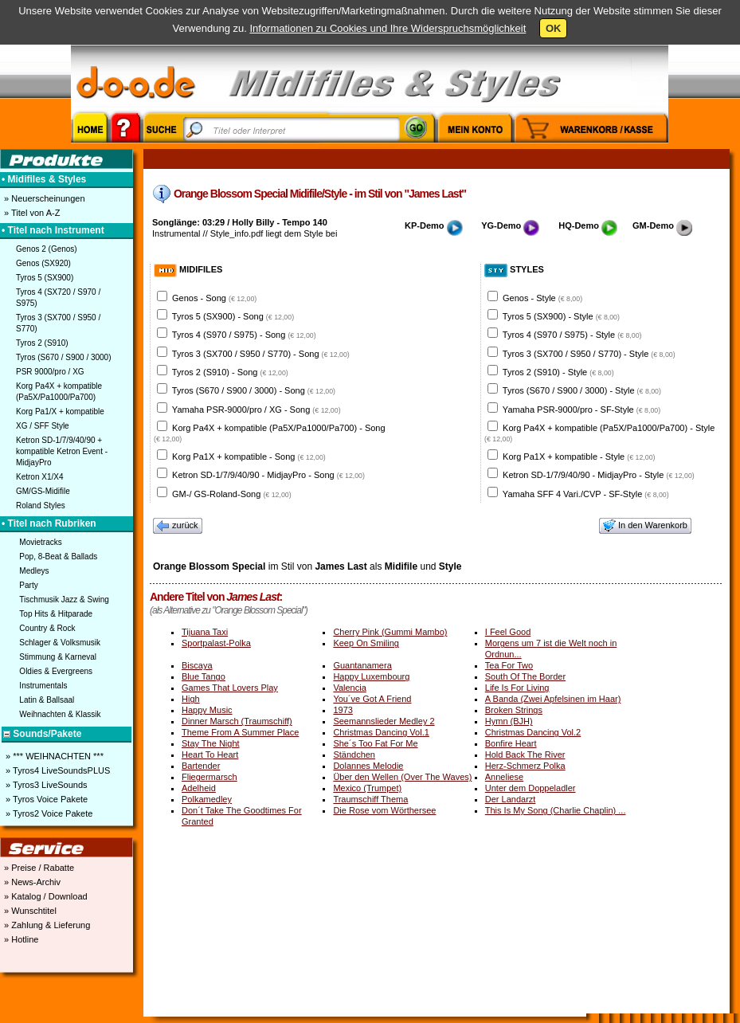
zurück (178, 525)
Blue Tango (203, 676)
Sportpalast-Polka (216, 643)
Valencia (349, 687)
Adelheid (199, 788)
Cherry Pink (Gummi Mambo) (390, 632)
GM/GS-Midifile (43, 491)
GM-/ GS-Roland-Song (232, 494)
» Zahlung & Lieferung (46, 925)
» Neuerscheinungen (43, 198)
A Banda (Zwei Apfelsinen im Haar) (553, 699)
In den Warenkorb (645, 525)
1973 (342, 710)
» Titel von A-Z (31, 213)
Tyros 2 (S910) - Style (558, 372)
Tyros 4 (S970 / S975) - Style (572, 334)
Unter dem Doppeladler (530, 788)
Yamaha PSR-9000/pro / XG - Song (256, 409)
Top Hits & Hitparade (55, 613)
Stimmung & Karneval (57, 657)
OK (554, 28)
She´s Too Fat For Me (375, 743)
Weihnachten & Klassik (59, 714)
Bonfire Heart (511, 743)
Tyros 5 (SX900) (44, 277)
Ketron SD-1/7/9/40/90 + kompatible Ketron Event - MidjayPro (62, 451)
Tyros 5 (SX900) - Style (561, 316)
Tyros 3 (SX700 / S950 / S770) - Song (261, 354)
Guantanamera (362, 665)
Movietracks (40, 542)
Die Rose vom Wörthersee (384, 810)
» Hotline (20, 939)
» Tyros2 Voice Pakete (47, 813)
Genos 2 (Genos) (46, 249)
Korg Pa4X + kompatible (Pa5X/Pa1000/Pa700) (59, 392)
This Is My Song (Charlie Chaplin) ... (555, 810)
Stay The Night (211, 743)
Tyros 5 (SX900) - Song (233, 316)
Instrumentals (43, 685)
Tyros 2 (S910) (42, 343)
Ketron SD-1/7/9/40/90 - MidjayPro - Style (599, 475)
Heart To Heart (210, 754)
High (191, 699)
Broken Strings (513, 710)
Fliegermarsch (209, 777)
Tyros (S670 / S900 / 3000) (64, 357)
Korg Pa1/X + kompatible (60, 411)
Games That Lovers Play (230, 687)
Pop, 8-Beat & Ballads (58, 556)
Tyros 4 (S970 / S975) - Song (244, 334)
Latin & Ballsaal (46, 700)
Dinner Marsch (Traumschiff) (237, 721)
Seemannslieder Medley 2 (383, 721)
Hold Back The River (525, 754)
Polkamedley (207, 799)
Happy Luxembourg (371, 676)
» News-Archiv (31, 882)
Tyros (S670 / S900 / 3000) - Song (253, 390)
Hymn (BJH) (509, 721)
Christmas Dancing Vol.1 (381, 732)
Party (28, 585)
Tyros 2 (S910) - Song (230, 372)
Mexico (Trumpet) (367, 788)
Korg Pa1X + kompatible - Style (579, 456)
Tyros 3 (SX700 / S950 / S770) (58, 323)
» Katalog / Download (45, 896)
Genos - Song (214, 298)
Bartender (201, 765)
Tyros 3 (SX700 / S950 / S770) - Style (589, 354)
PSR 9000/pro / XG (50, 371)
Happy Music (207, 710)
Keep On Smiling (366, 643)
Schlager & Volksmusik (59, 642)
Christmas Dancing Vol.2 (533, 732)
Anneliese (504, 777)
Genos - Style (542, 298)
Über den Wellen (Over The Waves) (402, 777)
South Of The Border (525, 676)
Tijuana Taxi (205, 632)
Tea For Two (509, 665)
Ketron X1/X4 (39, 476)
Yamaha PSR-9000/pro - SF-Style (581, 409)
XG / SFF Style (42, 425)
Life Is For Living (517, 687)
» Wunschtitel (29, 910)
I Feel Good (508, 632)
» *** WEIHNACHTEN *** (53, 756)
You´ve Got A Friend (372, 699)
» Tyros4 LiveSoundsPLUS (56, 770)
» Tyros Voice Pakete (45, 799)
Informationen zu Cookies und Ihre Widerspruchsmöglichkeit (387, 28)
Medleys (34, 570)
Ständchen (354, 754)
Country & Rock (47, 628)
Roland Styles (40, 505)
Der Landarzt (510, 799)
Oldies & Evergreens (55, 671)
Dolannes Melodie (368, 765)
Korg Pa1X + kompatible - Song (249, 456)
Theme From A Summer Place (240, 732)
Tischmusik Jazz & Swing (63, 599)
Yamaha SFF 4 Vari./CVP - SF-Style (586, 494)
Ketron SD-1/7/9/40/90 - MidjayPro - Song (268, 475)
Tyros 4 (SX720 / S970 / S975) (58, 298)
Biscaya (197, 665)
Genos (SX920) (43, 263)
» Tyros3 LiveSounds (45, 785)
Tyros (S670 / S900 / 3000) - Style (582, 390)
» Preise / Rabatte (38, 867)
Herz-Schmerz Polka (525, 765)
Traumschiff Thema (370, 799)
